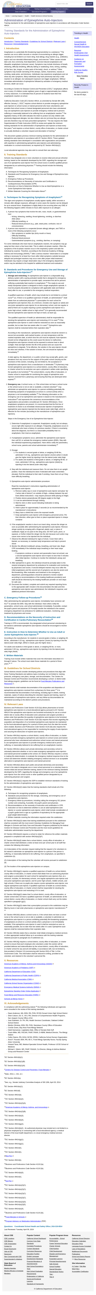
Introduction (8, 41)
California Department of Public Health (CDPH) (21, 975)
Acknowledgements (21, 44)
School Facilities (54, 1266)
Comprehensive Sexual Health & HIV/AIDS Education (81, 44)
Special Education (55, 1269)
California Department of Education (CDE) (20, 972)
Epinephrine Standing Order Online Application (22, 991)
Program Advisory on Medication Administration (23, 1221)
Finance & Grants (62, 9)
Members (7, 1273)
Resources (8, 44)
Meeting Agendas (10, 1268)
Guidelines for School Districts (41, 41)
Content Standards (33, 1248)
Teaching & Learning (22, 9)
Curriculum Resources (34, 1251)
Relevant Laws (59, 41)
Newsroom (7, 1254)
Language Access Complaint (81, 1246)
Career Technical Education (58, 1243)
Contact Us (8, 1246)
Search (89, 4)
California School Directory (81, 1238)
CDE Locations (9, 1238)
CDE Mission (8, 1241)
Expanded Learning (55, 1259)
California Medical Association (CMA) (18, 979)
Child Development (55, 1251)
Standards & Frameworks (35, 1284)
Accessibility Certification (80, 1271)
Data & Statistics (21, 12)
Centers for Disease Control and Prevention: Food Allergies (27, 1070)
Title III (51, 1277)
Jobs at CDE (8, 1251)
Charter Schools (54, 1246)
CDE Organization (10, 1244)
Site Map (83, 1266)
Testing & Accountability (42, 9)
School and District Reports (81, 1256)
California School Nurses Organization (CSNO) (21, 983)
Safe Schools (53, 1264)
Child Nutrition (54, 1248)
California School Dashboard (36, 1238)
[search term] (71, 4)
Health (27, 16)
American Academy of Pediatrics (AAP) (18, 968)
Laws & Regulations (78, 1249)
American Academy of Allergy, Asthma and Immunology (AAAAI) (28, 964)
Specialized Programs (39, 12)
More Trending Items (82, 77)
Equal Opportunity (10, 1249)
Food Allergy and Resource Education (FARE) (21, 995)
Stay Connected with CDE (13, 1256)
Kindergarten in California (35, 1276)
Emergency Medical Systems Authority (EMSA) (21, 987)
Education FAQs (77, 1244)
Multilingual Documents (79, 1251)
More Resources (79, 1259)
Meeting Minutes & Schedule (13, 1271)
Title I (51, 1274)
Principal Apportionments (57, 1261)
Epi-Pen (9, 1156)
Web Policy (76, 1269)
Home (7, 16)
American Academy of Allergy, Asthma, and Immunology (26, 1107)
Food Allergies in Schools (15, 1217)
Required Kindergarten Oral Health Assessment (81, 53)
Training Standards (21, 41)
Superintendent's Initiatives (13, 1259)
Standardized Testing (56, 1272)
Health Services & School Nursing (42, 16)
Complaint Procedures (34, 1246)
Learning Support (58, 12)
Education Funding (33, 1254)
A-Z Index (75, 1266)
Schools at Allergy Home (13, 999)
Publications (76, 1254)
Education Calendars (79, 1241)
